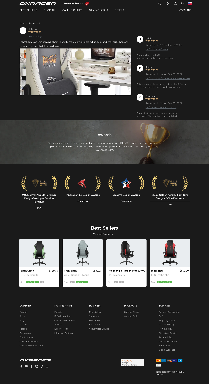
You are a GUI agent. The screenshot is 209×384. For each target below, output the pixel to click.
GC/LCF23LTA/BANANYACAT (161, 107)
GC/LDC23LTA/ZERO (157, 49)
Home (22, 23)
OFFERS (119, 10)
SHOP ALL (50, 10)
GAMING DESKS (98, 10)
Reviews (32, 23)
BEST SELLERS (28, 10)
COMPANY (185, 10)
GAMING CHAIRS (72, 10)
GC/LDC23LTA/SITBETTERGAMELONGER (168, 78)
